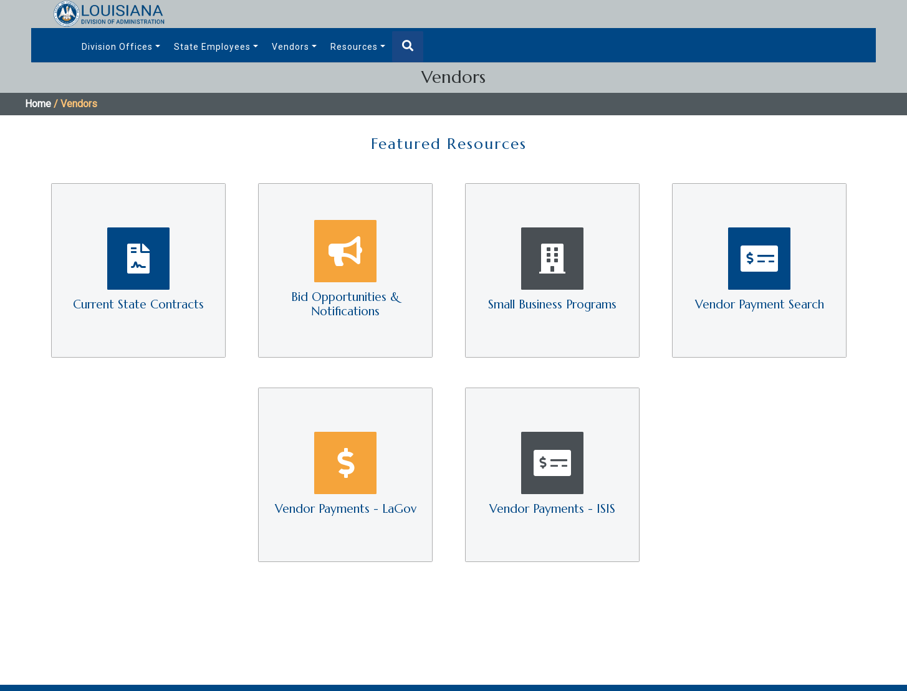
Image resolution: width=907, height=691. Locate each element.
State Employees (212, 47)
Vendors (290, 47)
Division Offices (117, 47)
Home (38, 104)
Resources (354, 47)
